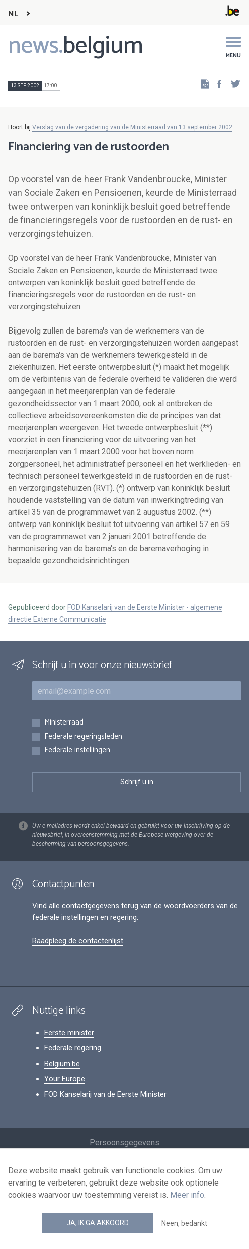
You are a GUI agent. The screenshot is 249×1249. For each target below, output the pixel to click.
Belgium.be (62, 1063)
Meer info (187, 1195)
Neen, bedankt (184, 1223)
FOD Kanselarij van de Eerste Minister (105, 1094)
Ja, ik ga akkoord (97, 1223)
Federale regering (72, 1048)
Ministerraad (64, 723)
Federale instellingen (77, 750)
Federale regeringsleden (83, 737)
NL (13, 14)
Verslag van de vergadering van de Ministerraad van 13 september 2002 (132, 127)
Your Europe (64, 1078)
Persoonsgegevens (124, 1142)
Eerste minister (69, 1032)
